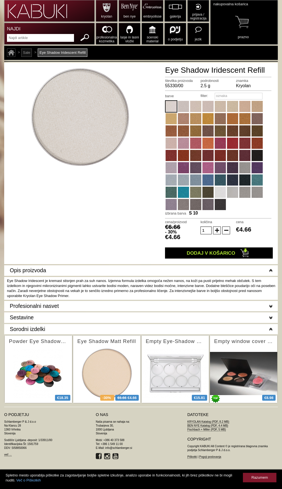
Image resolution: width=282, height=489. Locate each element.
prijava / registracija (198, 16)
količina (206, 222)
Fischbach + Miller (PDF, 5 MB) (206, 429)
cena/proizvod (176, 222)
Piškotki (192, 456)
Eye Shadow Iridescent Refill (62, 52)
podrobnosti (209, 81)
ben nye (129, 16)
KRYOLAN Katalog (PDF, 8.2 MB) (208, 421)
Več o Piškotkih (28, 480)
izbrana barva (175, 213)
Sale (26, 52)
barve (169, 96)
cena (239, 222)
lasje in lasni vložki (129, 39)
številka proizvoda (179, 81)
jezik (198, 39)
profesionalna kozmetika (106, 39)
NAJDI (13, 28)
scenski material (152, 39)
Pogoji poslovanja (210, 456)
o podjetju (175, 39)
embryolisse (152, 16)
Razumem (259, 477)
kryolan (106, 16)
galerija (175, 16)
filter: (204, 96)
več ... (8, 454)
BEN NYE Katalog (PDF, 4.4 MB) (207, 425)
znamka (242, 81)
